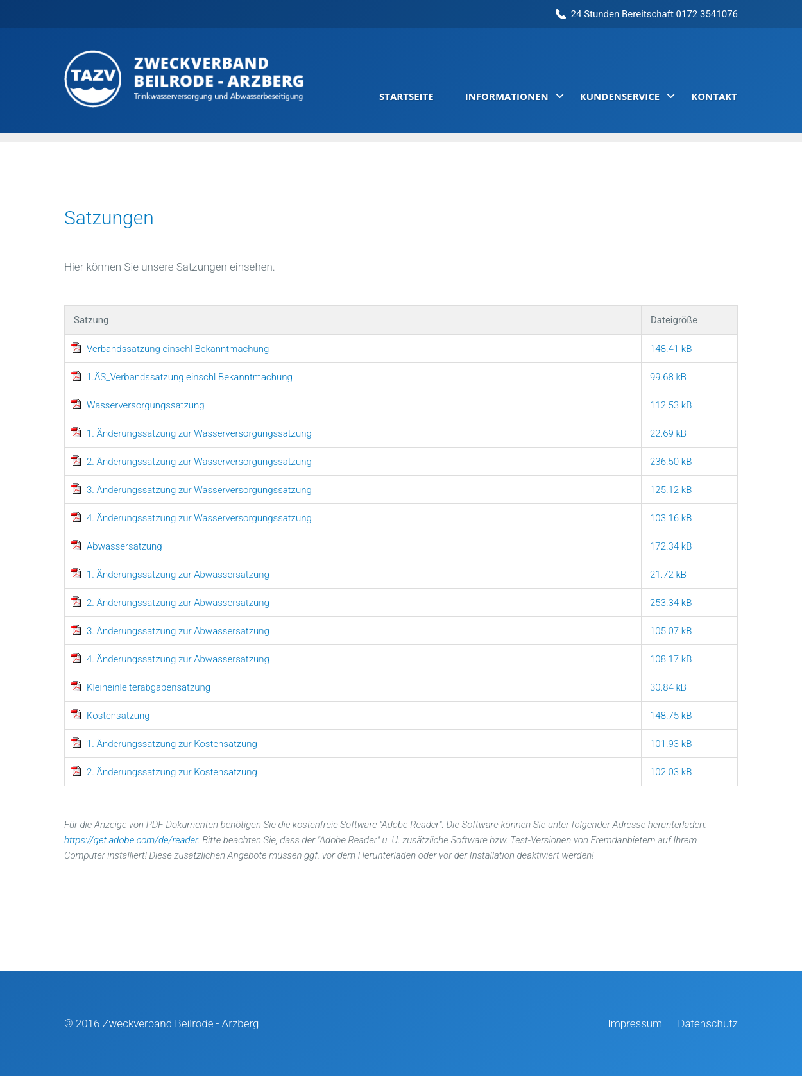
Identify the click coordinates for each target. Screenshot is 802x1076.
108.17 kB (671, 659)
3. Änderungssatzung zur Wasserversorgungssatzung (199, 490)
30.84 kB (668, 687)
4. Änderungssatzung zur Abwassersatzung (178, 659)
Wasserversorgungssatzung (146, 405)
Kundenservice (620, 96)
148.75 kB (671, 715)
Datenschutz (708, 1023)
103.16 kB (671, 518)
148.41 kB (671, 349)
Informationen (507, 96)
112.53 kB (671, 405)
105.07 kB (671, 631)
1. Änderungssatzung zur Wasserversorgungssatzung (199, 433)
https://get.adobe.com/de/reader (131, 840)
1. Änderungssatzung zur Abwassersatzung (178, 574)
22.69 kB (668, 433)
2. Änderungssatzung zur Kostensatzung (172, 772)
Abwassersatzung (124, 546)
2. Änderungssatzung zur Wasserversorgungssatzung (199, 461)
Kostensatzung (118, 715)
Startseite (406, 96)
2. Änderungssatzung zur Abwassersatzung (178, 603)
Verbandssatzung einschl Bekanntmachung (178, 349)
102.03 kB (671, 772)
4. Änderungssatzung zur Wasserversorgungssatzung (199, 518)
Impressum (635, 1023)
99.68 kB (668, 377)
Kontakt (714, 96)
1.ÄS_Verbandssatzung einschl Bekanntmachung (190, 377)
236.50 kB (671, 461)
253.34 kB (671, 603)
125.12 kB (671, 490)
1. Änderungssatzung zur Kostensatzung (172, 744)
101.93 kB (671, 744)
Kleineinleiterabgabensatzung (148, 687)
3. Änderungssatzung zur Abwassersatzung (178, 631)
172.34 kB (671, 546)
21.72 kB (668, 574)
